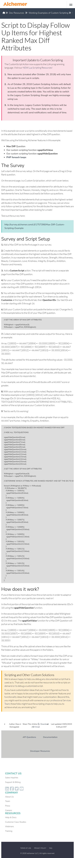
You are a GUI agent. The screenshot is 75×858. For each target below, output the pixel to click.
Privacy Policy (40, 848)
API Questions (29, 737)
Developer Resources (40, 751)
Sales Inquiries (11, 777)
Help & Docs (10, 817)
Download (43, 724)
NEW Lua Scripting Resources (37, 67)
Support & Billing (13, 782)
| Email (36, 727)
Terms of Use (25, 848)
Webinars (9, 826)
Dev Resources (16, 12)
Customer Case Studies (15, 822)
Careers (8, 810)
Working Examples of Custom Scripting (48, 12)
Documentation (50, 737)
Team (7, 801)
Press (7, 805)
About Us (9, 796)
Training (8, 831)
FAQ (50, 848)
